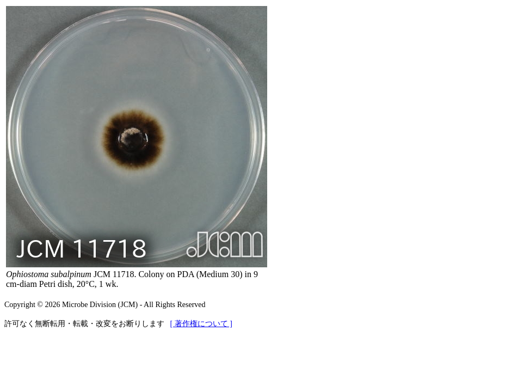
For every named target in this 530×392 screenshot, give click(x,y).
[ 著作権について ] (201, 324)
